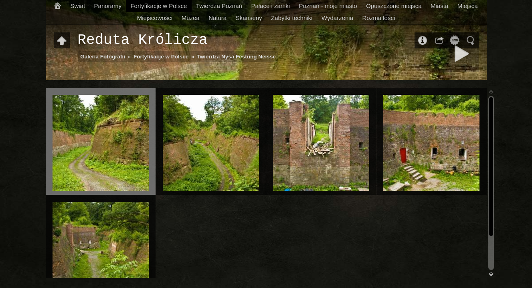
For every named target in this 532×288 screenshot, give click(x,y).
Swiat (77, 5)
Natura (217, 17)
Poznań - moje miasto (328, 5)
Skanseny (249, 17)
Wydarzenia (337, 17)
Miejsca (467, 5)
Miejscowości (154, 17)
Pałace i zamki (270, 5)
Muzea (191, 17)
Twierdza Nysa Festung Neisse (236, 57)
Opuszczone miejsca (393, 5)
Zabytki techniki (291, 17)
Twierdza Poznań (219, 5)
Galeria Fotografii (102, 57)
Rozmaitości (378, 17)
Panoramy (107, 5)
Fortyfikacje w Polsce (158, 5)
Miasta (439, 5)
